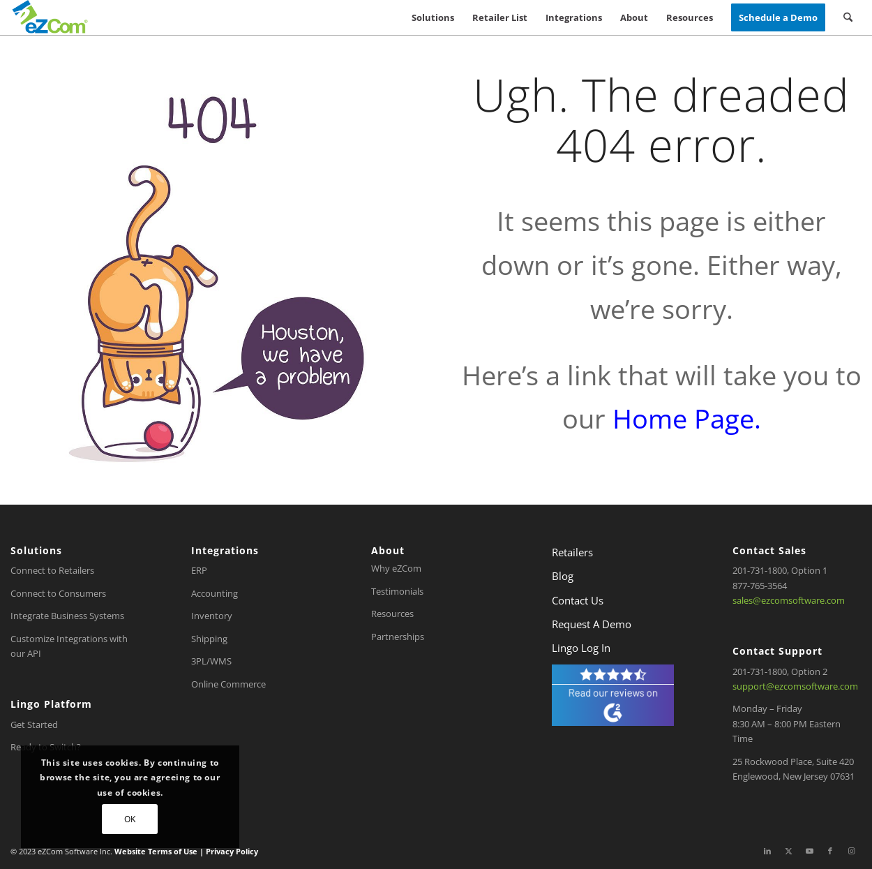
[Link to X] (788, 850)
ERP (199, 570)
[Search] (848, 17)
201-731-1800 (759, 570)
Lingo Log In (581, 648)
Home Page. (686, 418)
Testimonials (397, 591)
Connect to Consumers (58, 593)
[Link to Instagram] (851, 850)
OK (130, 819)
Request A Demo (591, 624)
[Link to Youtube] (809, 850)
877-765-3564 (759, 585)
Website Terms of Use (157, 851)
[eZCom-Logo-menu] (49, 17)
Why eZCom (396, 568)
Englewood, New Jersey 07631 (793, 776)
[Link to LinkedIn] (767, 850)
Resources (392, 613)
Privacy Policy (231, 851)
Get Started (34, 724)
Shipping (209, 638)
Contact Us (577, 600)
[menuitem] (433, 17)
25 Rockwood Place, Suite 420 (793, 761)
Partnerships (397, 636)
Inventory (211, 615)
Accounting (214, 593)
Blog (562, 576)
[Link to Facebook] (830, 850)
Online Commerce (228, 684)
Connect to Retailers (52, 570)
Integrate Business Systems (67, 615)
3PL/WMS (211, 661)
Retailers (572, 552)
